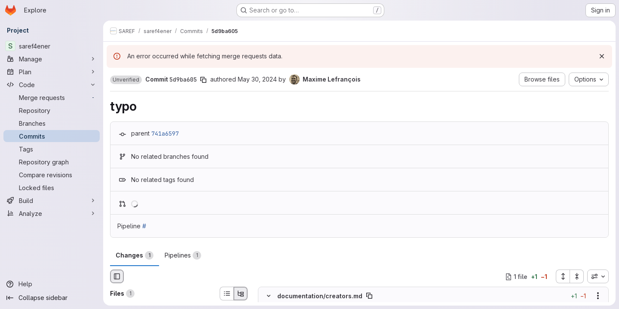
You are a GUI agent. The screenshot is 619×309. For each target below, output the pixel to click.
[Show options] (598, 296)
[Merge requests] (51, 97)
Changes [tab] (134, 255)
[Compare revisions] (51, 175)
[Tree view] (241, 293)
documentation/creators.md (319, 296)
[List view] (226, 293)
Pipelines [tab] (183, 255)
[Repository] (51, 110)
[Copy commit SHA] (203, 80)
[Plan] (51, 72)
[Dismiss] (602, 56)
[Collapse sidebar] (51, 298)
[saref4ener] (51, 46)
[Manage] (51, 59)
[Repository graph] (51, 162)
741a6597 (165, 133)
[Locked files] (51, 188)
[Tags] (51, 149)
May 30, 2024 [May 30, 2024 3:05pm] (257, 79)
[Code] (51, 85)
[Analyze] (51, 213)
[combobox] (598, 276)
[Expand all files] (563, 276)
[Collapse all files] (577, 276)
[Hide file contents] (269, 296)
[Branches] (51, 123)
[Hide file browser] (117, 276)
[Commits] (51, 136)
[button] (126, 80)
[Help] (51, 284)
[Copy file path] (369, 296)
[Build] (51, 200)
